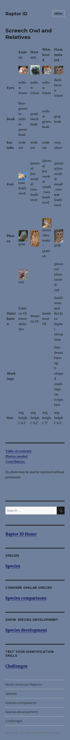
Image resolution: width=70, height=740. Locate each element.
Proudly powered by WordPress (40, 732)
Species (11, 693)
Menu (59, 13)
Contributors (15, 461)
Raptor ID (16, 13)
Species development (21, 712)
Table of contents (18, 451)
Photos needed (16, 456)
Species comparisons (20, 703)
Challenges (13, 721)
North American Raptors (23, 684)
